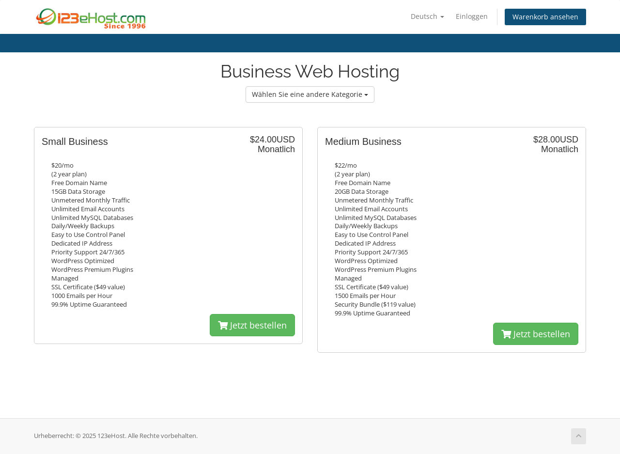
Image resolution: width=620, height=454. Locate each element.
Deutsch (427, 16)
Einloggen (472, 16)
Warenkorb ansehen (545, 16)
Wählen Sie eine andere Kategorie (310, 94)
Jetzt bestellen (252, 325)
